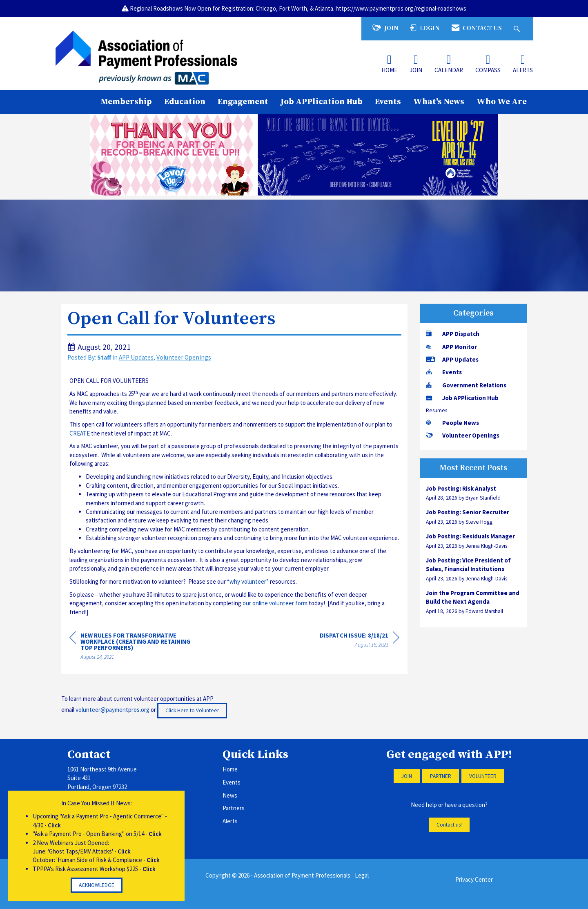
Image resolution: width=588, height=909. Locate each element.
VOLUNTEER (483, 776)
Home (230, 769)
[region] (359, 641)
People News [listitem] (452, 423)
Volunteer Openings (183, 357)
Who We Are (502, 101)
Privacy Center (474, 879)
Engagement (243, 101)
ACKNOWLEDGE (96, 885)
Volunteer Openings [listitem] (462, 435)
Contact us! (449, 824)
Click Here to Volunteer (192, 710)
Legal (362, 875)
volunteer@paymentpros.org (112, 710)
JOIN (406, 776)
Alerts (230, 821)
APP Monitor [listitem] (451, 347)
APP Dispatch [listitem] (452, 334)
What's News (438, 101)
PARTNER (440, 776)
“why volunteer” (248, 581)
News (230, 795)
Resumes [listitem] (436, 410)
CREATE (79, 433)
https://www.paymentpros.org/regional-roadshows (401, 8)
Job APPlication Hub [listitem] (462, 398)
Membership (126, 101)
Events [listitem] (444, 372)
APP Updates (136, 357)
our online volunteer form (275, 603)
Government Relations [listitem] (466, 385)
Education (184, 101)
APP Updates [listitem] (452, 359)
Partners (234, 808)
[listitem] (473, 493)
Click (54, 825)
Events (388, 101)
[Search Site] (518, 28)
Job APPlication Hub (322, 101)
